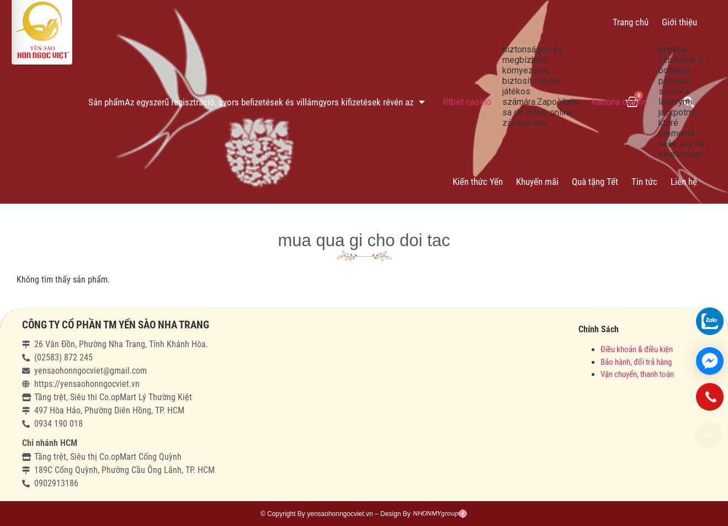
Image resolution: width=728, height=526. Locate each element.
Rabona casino (619, 102)
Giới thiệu (679, 22)
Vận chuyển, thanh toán (637, 374)
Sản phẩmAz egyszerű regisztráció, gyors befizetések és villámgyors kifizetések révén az (256, 102)
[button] (708, 434)
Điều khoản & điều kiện (637, 349)
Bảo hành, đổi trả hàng (636, 362)
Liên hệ (684, 181)
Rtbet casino (467, 102)
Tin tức (644, 181)
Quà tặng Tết (595, 181)
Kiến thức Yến (478, 181)
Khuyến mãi (537, 181)
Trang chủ (631, 22)
